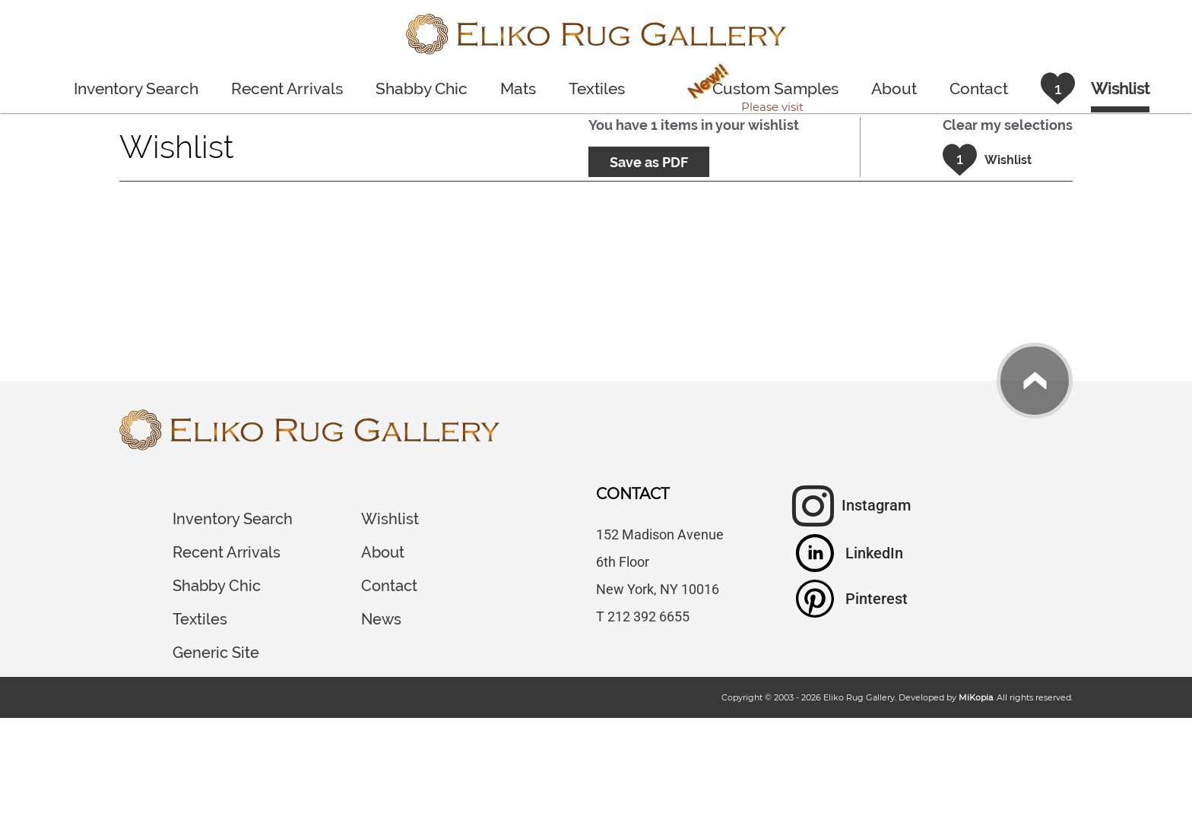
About (894, 88)
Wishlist (390, 519)
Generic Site (216, 652)
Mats (518, 88)
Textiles (597, 88)
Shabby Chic (422, 88)
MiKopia (976, 697)
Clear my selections (1008, 125)
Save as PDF (649, 162)
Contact (978, 88)
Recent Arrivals (287, 88)
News (381, 619)
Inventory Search (136, 88)
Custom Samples (759, 92)
